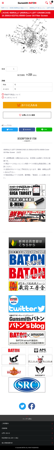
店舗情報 (4, 428)
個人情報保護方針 (7, 443)
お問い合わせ (6, 433)
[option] (27, 36)
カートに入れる (29, 105)
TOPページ (4, 8)
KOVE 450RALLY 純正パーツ (19, 8)
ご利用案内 (5, 423)
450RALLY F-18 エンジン (37, 8)
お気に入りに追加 (28, 115)
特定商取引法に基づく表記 (10, 438)
